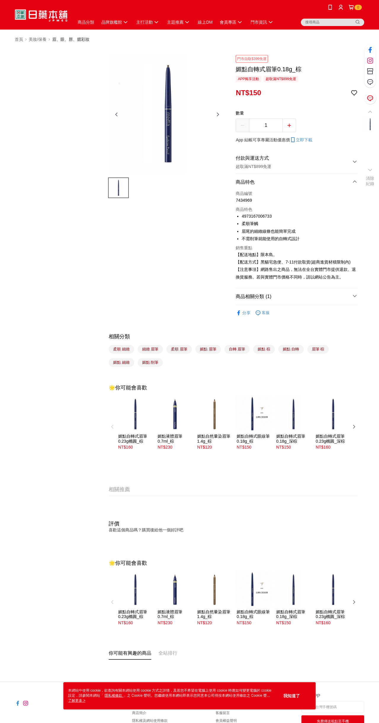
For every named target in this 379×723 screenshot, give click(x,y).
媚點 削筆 (150, 362)
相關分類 (119, 336)
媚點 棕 (264, 349)
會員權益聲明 (226, 721)
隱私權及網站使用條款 (150, 721)
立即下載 (301, 140)
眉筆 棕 (318, 349)
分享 (243, 313)
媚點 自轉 (291, 349)
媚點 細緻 (121, 362)
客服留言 (223, 713)
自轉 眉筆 (237, 349)
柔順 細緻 (121, 349)
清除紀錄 (370, 181)
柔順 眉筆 (179, 349)
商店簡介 (139, 713)
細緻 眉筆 (150, 349)
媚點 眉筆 (208, 349)
